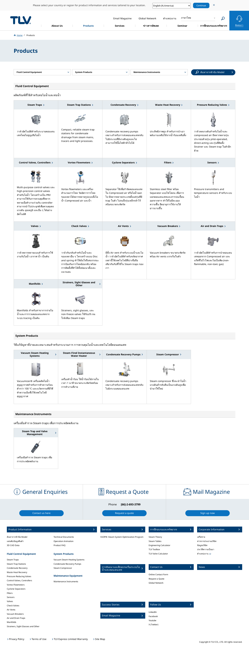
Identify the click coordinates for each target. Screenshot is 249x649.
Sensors (11, 597)
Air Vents (11, 609)
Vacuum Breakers (15, 613)
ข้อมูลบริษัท (202, 545)
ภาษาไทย (186, 17)
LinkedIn (153, 612)
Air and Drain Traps (16, 618)
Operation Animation (63, 541)
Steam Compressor (63, 568)
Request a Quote (156, 578)
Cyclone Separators (16, 588)
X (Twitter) (153, 624)
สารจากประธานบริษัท (206, 541)
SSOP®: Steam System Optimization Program (121, 536)
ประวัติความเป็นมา (205, 549)
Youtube (152, 620)
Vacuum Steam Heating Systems (69, 559)
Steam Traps (13, 559)
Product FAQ (59, 545)
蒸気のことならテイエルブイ (20, 20)
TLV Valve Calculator (158, 553)
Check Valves (13, 605)
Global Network (156, 582)
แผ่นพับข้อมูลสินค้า (15, 541)
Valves (10, 601)
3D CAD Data (13, 545)
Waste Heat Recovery (17, 572)
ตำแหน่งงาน (202, 553)
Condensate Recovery (17, 568)
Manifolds (11, 622)
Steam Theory (155, 536)
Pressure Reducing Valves (19, 576)
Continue (201, 5)
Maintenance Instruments (66, 581)
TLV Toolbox (154, 549)
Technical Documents (64, 536)
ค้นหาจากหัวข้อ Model (17, 536)
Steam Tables (155, 541)
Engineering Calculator (159, 545)
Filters (10, 593)
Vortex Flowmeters (16, 584)
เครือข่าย (201, 536)
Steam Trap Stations (16, 563)
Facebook (153, 616)
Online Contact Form (158, 574)
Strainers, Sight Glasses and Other (23, 626)
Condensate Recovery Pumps (67, 563)
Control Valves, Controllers (19, 580)
